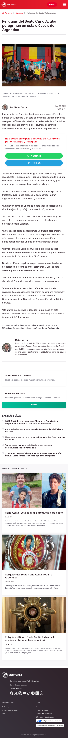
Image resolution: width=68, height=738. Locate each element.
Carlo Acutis (51, 326)
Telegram (34, 163)
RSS (3, 714)
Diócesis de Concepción (13, 329)
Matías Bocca (20, 107)
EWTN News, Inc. (32, 681)
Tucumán (41, 326)
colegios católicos (33, 329)
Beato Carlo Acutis (50, 329)
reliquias (32, 326)
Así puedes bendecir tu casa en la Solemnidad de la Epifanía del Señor (34, 432)
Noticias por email (8, 707)
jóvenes (23, 326)
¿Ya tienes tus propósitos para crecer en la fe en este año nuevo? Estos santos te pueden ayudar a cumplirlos (33, 456)
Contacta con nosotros (18, 685)
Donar (51, 4)
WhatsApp (34, 156)
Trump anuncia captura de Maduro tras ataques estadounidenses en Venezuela (28, 448)
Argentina (14, 326)
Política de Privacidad (44, 714)
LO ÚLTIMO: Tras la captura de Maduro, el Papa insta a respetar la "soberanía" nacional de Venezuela (31, 424)
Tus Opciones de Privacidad (49, 721)
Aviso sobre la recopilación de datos (50, 725)
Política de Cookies (43, 710)
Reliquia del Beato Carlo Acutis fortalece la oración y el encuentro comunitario (30, 640)
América (19, 13)
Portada (7, 13)
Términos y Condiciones (45, 717)
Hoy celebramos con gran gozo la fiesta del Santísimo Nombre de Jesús (35, 440)
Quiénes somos (42, 707)
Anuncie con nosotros (10, 710)
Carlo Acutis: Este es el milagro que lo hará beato (34, 514)
